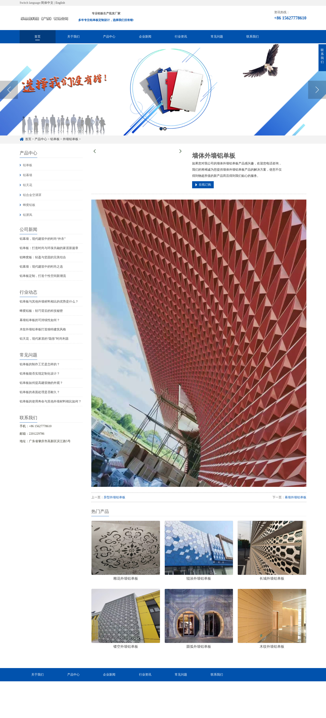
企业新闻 (145, 36)
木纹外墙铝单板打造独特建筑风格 (43, 329)
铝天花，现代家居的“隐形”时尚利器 (44, 338)
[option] (163, 97)
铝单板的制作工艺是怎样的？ (40, 364)
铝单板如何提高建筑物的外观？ (41, 383)
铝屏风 (27, 215)
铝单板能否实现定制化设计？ (40, 373)
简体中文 (47, 2)
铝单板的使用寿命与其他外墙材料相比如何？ (50, 401)
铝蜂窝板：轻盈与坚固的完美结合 (43, 257)
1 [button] (161, 136)
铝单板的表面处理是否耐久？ (40, 392)
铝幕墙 (27, 175)
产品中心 (109, 36)
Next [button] (317, 97)
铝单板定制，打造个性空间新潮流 (43, 276)
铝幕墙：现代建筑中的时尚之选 (41, 266)
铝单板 (27, 165)
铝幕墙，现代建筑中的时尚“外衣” (43, 238)
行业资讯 (181, 36)
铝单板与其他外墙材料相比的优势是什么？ (49, 301)
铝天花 (27, 185)
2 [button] (165, 136)
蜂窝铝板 (29, 205)
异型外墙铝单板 (114, 497)
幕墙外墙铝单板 (295, 497)
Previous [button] (9, 97)
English (60, 2)
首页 (37, 36)
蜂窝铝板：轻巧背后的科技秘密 (41, 310)
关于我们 (73, 36)
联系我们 (252, 36)
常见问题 (217, 36)
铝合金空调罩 (32, 195)
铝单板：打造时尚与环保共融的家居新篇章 (49, 248)
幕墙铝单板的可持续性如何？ (40, 320)
